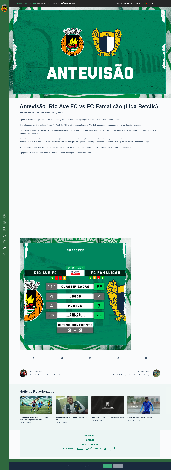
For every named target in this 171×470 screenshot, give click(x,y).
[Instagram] (125, 3)
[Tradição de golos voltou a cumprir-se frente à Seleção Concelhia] (36, 405)
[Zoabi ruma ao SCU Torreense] (143, 405)
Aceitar (108, 466)
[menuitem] (146, 3)
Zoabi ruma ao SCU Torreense (139, 417)
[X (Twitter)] (121, 3)
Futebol (48, 113)
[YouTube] (128, 3)
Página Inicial (22, 3)
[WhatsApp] (146, 358)
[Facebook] (118, 3)
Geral (54, 113)
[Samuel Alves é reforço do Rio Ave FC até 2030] (72, 405)
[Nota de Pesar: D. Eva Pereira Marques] (107, 405)
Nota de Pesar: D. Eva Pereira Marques (107, 417)
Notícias (60, 113)
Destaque (32, 3)
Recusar (118, 466)
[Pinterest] (90, 358)
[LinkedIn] (131, 3)
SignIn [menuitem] (139, 3)
